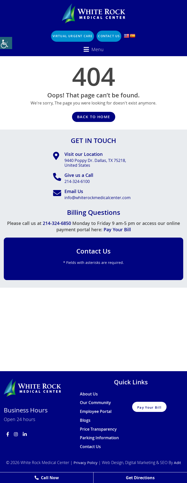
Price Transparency (98, 429)
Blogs (85, 420)
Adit (177, 462)
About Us (89, 394)
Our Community (95, 403)
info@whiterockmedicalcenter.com (97, 197)
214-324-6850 (57, 223)
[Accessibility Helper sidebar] (6, 43)
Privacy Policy (86, 462)
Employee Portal (95, 411)
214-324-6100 (77, 181)
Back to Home (93, 116)
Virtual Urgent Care (73, 36)
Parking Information (99, 438)
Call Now (47, 477)
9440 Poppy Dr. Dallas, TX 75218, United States (95, 163)
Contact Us (109, 36)
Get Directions (140, 477)
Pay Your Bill (117, 229)
